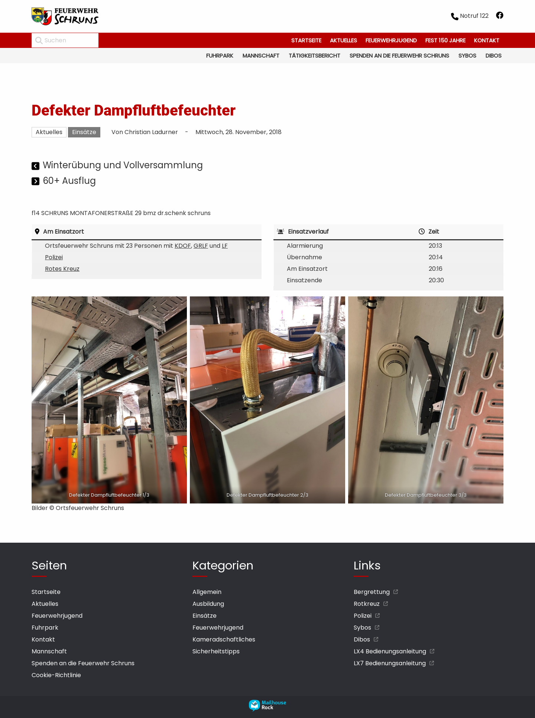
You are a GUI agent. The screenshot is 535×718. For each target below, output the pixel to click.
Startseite (306, 40)
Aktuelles (343, 40)
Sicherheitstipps (216, 651)
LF (225, 245)
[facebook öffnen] (499, 17)
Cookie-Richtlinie (56, 675)
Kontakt (486, 40)
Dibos (494, 55)
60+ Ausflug (69, 181)
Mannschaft (261, 55)
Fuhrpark (219, 55)
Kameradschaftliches (223, 639)
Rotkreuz (367, 604)
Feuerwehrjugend (391, 40)
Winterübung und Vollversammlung (123, 165)
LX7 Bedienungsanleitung (390, 663)
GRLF (201, 245)
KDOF (183, 245)
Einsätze (84, 132)
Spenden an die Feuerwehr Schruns (399, 55)
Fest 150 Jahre (445, 40)
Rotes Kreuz (62, 268)
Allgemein (206, 592)
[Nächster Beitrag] (36, 182)
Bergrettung (372, 592)
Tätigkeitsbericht (314, 55)
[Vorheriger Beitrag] (36, 166)
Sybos (467, 55)
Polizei (54, 257)
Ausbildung (208, 604)
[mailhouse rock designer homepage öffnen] (267, 709)
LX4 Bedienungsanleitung (390, 651)
